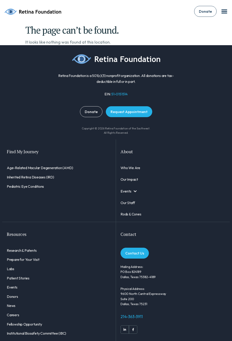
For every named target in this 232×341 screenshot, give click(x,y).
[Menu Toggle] (224, 11)
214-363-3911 (132, 316)
